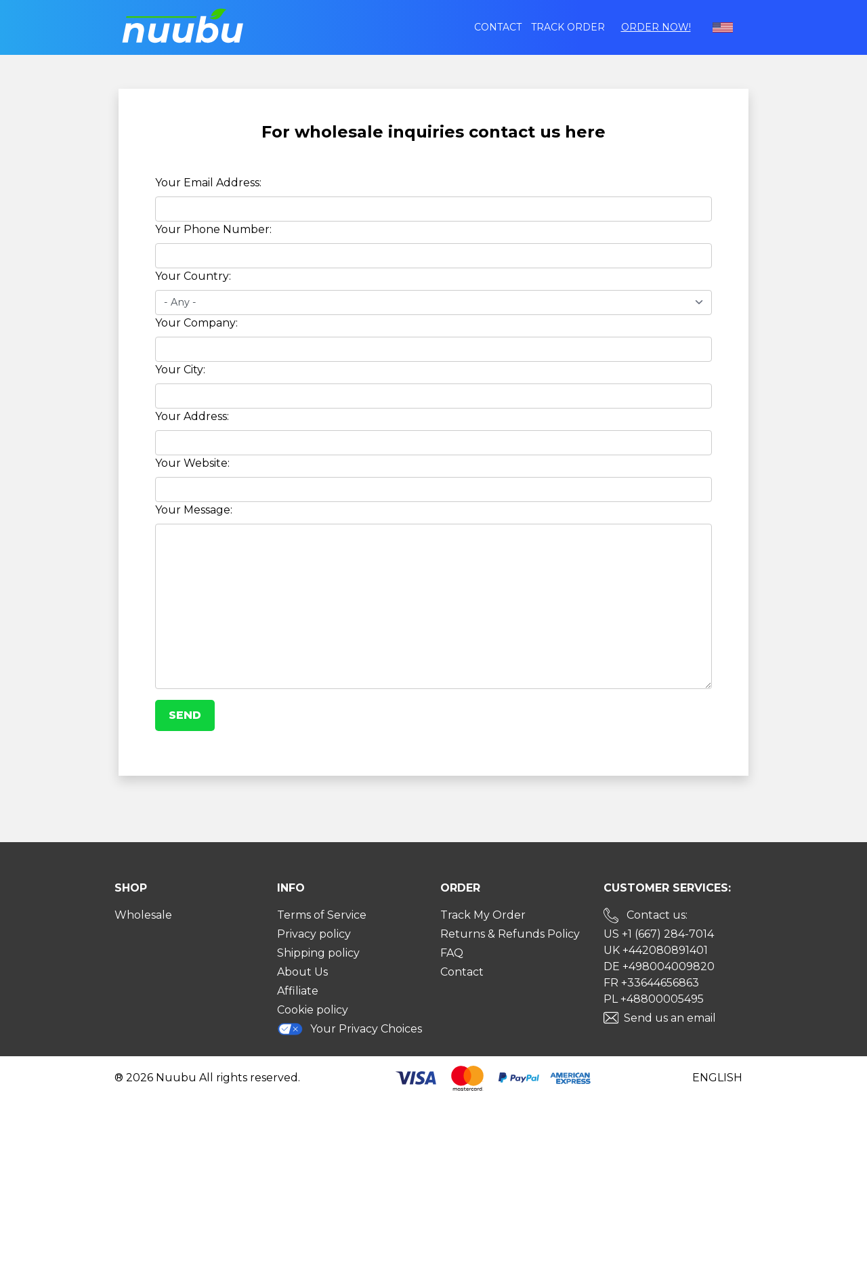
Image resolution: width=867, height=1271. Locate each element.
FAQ (451, 952)
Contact (498, 27)
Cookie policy (312, 1009)
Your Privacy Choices (349, 1029)
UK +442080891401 (656, 950)
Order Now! (656, 27)
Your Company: (196, 322)
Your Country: (193, 276)
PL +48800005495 (654, 999)
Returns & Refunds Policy (510, 934)
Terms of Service (321, 915)
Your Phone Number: (213, 229)
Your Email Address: (208, 182)
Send (185, 715)
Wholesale (143, 915)
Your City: (180, 369)
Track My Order (483, 915)
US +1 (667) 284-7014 (659, 934)
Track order (568, 27)
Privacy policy (314, 934)
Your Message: (193, 509)
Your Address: (192, 416)
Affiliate (297, 990)
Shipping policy (318, 952)
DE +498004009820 (659, 966)
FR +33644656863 (651, 982)
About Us (302, 971)
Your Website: (192, 463)
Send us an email (670, 1018)
